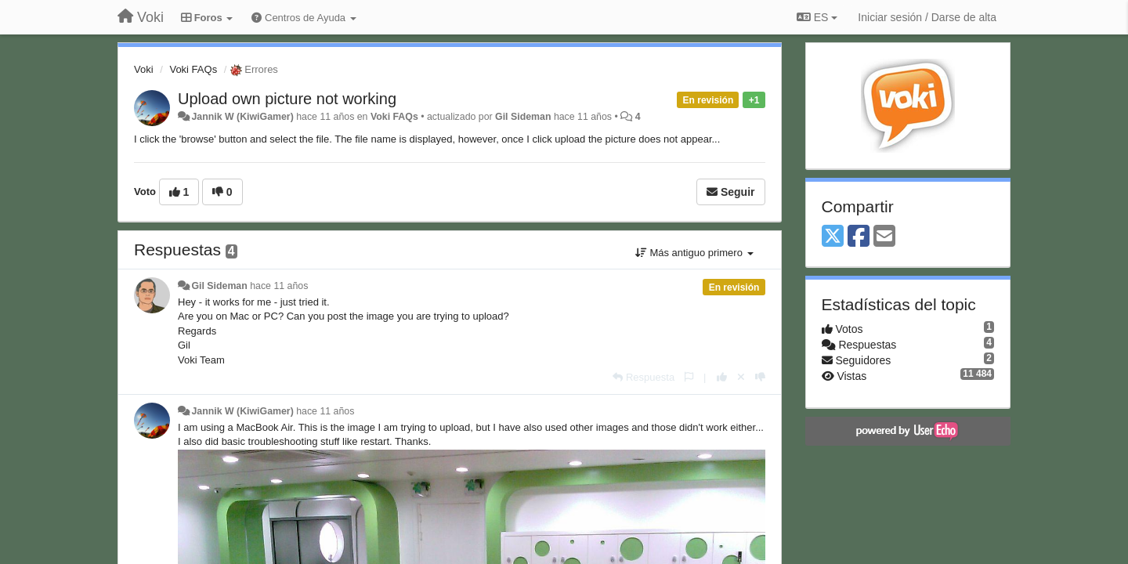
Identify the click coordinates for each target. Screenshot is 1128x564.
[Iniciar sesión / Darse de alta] (927, 17)
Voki (144, 69)
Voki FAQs (193, 69)
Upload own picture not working (287, 98)
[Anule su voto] (741, 377)
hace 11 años (279, 285)
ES (817, 17)
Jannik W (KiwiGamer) (242, 116)
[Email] (884, 237)
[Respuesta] (643, 377)
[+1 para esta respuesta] (722, 377)
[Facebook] (859, 237)
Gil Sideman (523, 116)
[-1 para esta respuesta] (760, 377)
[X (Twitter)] (833, 237)
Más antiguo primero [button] (694, 252)
